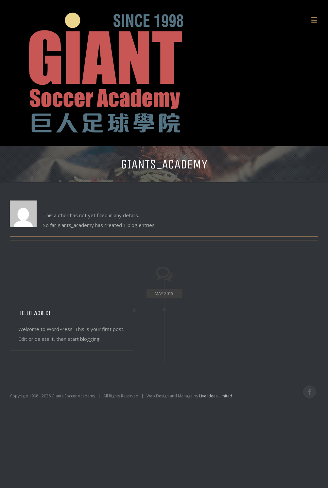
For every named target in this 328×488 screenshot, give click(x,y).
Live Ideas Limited (215, 396)
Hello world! (34, 313)
